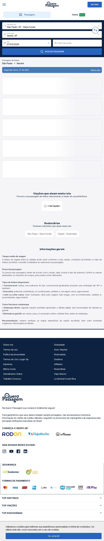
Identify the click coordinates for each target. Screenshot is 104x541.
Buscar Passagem (52, 51)
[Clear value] (48, 43)
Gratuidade (59, 344)
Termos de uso (10, 349)
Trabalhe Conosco (12, 378)
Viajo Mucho (60, 374)
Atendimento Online (12, 374)
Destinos (58, 359)
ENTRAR (94, 4)
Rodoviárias (60, 354)
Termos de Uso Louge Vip (15, 359)
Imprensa (7, 364)
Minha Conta (9, 369)
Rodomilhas (60, 369)
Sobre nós (8, 344)
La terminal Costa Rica (65, 378)
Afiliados (58, 364)
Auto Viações (60, 349)
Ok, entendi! (53, 536)
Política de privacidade (14, 354)
